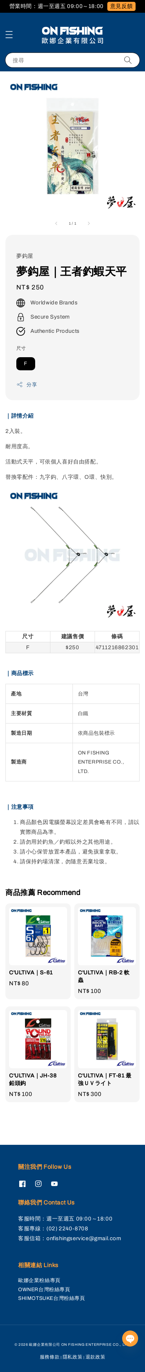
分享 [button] (26, 384)
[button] (9, 35)
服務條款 (50, 1357)
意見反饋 (121, 6)
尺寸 (21, 348)
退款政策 (95, 1357)
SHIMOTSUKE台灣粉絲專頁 (51, 1298)
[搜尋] (128, 60)
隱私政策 (73, 1357)
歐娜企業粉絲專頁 (39, 1280)
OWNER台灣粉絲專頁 (44, 1289)
